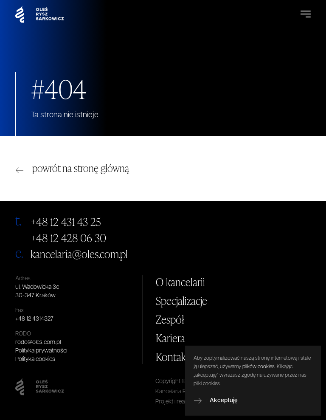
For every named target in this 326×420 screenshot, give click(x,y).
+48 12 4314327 (34, 319)
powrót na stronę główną (80, 168)
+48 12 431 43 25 (66, 221)
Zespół (170, 319)
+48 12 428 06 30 (68, 237)
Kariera (170, 338)
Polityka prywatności (41, 351)
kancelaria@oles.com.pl (79, 254)
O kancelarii (180, 282)
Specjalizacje (181, 300)
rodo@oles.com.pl (38, 342)
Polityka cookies (35, 359)
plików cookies (258, 378)
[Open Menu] (306, 14)
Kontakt (172, 357)
